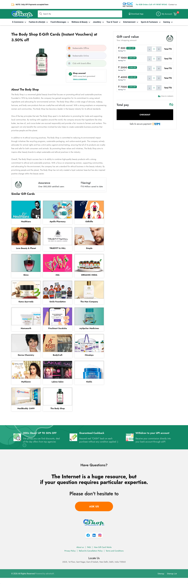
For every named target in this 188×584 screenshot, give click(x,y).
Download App (136, 13)
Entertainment (129, 22)
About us (80, 547)
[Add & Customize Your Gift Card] (175, 14)
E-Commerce (18, 22)
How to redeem (165, 96)
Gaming (166, 22)
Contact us (172, 4)
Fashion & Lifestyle (37, 22)
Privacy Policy (70, 550)
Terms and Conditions (115, 550)
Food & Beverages (59, 22)
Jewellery (97, 22)
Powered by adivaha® (44, 574)
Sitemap (161, 573)
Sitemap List (172, 573)
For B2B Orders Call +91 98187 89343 (151, 4)
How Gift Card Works (103, 547)
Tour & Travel (112, 22)
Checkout (145, 114)
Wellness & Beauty (80, 22)
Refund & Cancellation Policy (91, 550)
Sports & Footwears (149, 22)
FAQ (89, 547)
